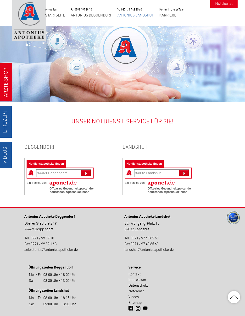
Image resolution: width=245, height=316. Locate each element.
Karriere (167, 15)
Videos (5, 155)
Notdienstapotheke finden (46, 163)
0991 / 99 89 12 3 (44, 244)
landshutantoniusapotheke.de (149, 250)
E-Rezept (5, 122)
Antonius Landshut (135, 15)
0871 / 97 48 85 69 (145, 244)
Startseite (55, 15)
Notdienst (224, 4)
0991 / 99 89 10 (83, 9)
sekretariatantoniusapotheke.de (51, 250)
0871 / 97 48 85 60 (131, 9)
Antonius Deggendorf (91, 15)
